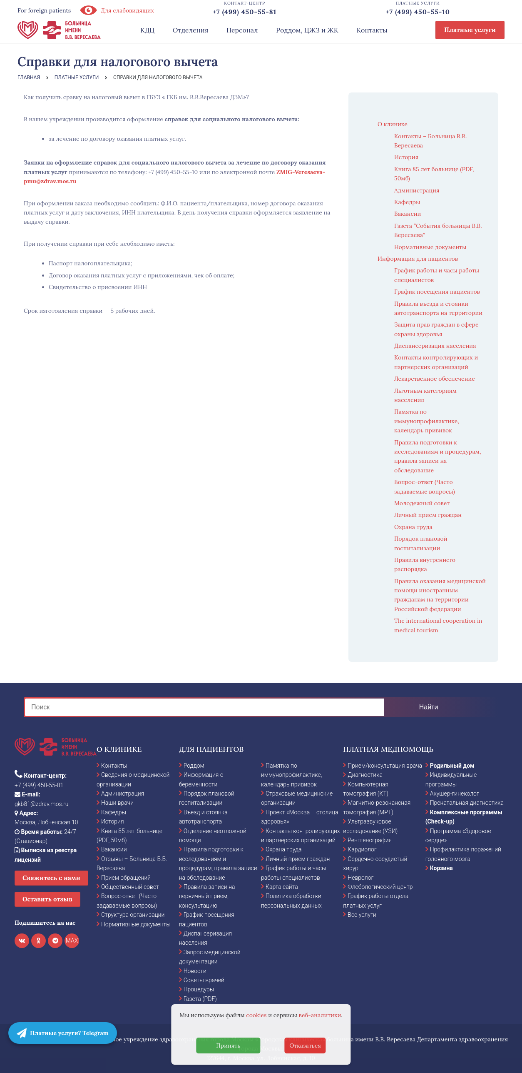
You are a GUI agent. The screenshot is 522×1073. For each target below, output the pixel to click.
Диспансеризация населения (435, 345)
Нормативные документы (430, 247)
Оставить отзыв (47, 899)
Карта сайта (282, 886)
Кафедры (407, 202)
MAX (72, 940)
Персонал (242, 30)
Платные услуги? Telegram (63, 1033)
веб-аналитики (320, 1015)
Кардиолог (362, 849)
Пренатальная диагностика (467, 802)
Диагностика (365, 774)
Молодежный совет (422, 503)
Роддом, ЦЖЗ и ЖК (307, 30)
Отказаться (305, 1045)
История (406, 157)
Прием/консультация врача (385, 765)
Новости (195, 971)
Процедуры (199, 989)
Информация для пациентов (418, 258)
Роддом (194, 765)
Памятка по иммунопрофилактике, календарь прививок (426, 421)
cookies (256, 1015)
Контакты (372, 30)
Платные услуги (470, 30)
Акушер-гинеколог (454, 793)
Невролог (360, 877)
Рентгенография (370, 840)
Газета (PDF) (200, 999)
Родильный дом (452, 765)
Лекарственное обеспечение (434, 378)
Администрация (417, 190)
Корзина (441, 868)
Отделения (191, 30)
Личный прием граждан (428, 515)
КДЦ (147, 30)
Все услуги (362, 914)
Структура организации (132, 914)
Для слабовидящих (116, 10)
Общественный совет (130, 886)
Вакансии (407, 213)
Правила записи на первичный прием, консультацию (207, 896)
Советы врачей (204, 980)
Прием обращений (126, 877)
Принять (228, 1045)
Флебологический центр (380, 886)
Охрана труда (413, 527)
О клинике (393, 124)
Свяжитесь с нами (51, 878)
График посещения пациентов (437, 291)
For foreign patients (44, 10)
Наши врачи (117, 802)
